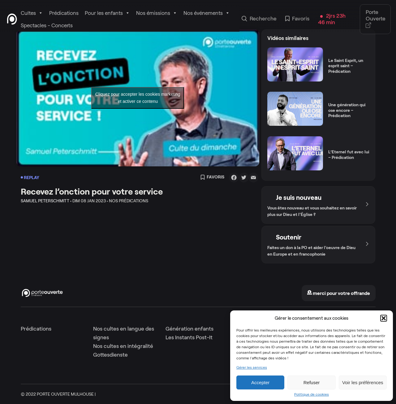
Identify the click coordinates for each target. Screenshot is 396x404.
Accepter (260, 382)
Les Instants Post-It (189, 337)
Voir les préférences (362, 382)
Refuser (311, 382)
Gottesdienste (110, 355)
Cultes (32, 13)
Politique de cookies (311, 394)
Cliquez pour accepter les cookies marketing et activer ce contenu (137, 98)
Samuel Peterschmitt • (46, 200)
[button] (384, 318)
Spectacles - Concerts (47, 25)
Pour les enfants (107, 13)
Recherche (259, 19)
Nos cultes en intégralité (123, 346)
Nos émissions (156, 13)
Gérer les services (251, 367)
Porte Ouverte (375, 19)
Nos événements (206, 13)
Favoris (297, 19)
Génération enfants (189, 329)
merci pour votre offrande (338, 293)
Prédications (64, 13)
